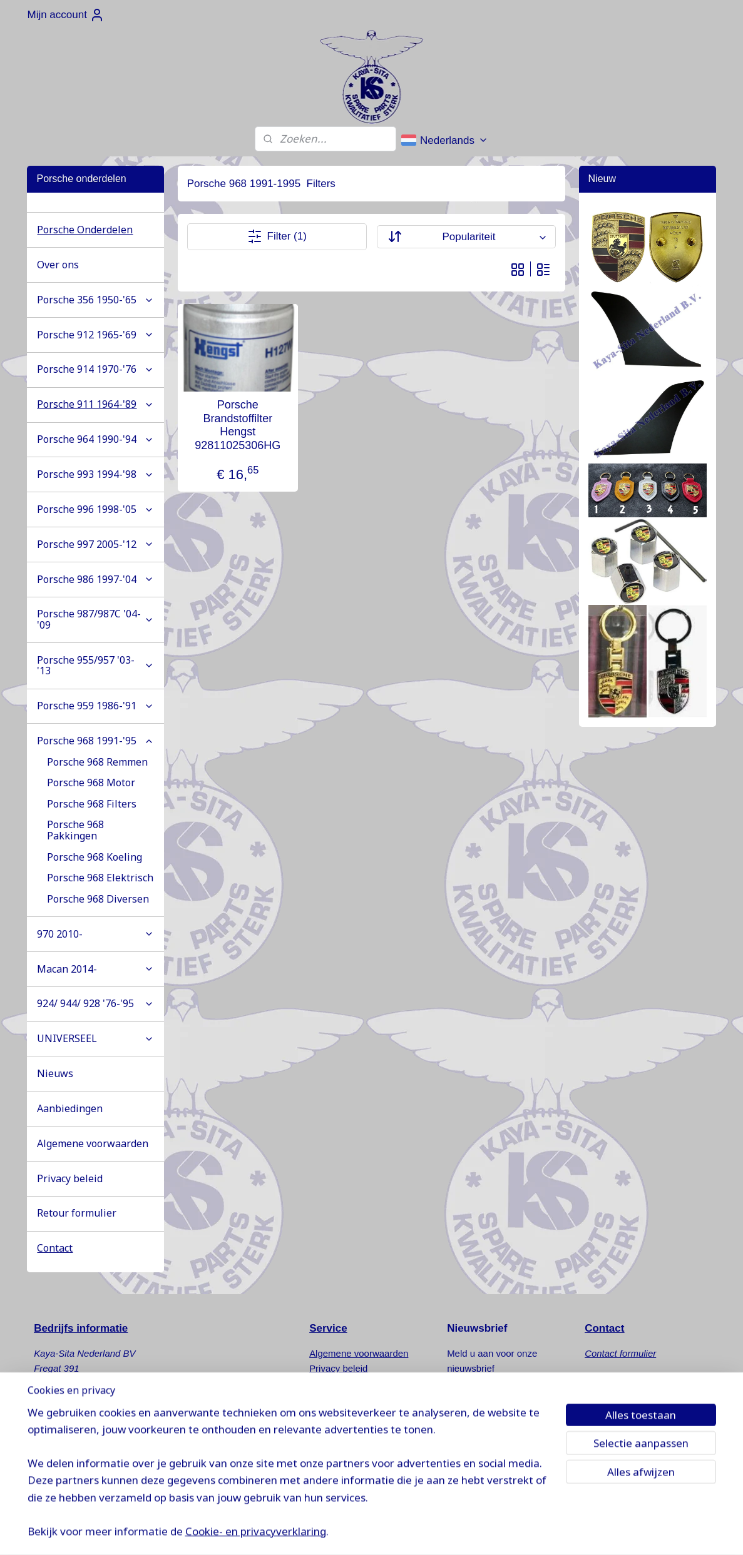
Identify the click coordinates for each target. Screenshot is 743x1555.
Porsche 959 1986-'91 (95, 705)
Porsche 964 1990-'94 (95, 439)
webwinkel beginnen (484, 1532)
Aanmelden (484, 1401)
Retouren (328, 1383)
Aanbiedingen (70, 1108)
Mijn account (65, 15)
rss (443, 1532)
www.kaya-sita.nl (83, 1473)
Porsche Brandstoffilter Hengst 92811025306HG (237, 425)
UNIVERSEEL (95, 1038)
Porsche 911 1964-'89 (95, 404)
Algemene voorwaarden (92, 1143)
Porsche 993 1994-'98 (95, 474)
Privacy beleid (70, 1178)
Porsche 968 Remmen (97, 762)
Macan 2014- (95, 969)
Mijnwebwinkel (581, 1532)
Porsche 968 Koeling (94, 857)
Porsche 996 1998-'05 (95, 509)
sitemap (421, 1532)
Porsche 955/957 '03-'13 (95, 665)
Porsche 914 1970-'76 (95, 369)
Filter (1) (277, 236)
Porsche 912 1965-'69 (95, 335)
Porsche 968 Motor (91, 782)
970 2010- (95, 934)
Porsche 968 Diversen (98, 899)
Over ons (58, 264)
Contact (55, 1248)
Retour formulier (76, 1213)
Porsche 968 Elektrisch (100, 877)
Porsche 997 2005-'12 (95, 544)
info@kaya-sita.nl (81, 1458)
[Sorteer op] (466, 237)
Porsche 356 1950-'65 (95, 299)
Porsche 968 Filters (91, 804)
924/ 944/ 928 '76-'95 (95, 1003)
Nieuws (55, 1073)
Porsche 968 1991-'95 (95, 740)
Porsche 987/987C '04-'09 (95, 619)
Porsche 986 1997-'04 (95, 579)
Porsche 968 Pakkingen (75, 830)
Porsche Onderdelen (85, 229)
